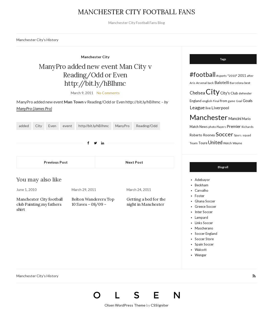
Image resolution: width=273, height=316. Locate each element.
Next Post (134, 162)
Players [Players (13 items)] (221, 126)
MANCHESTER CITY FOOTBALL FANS (136, 12)
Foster (199, 196)
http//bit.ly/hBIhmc (93, 126)
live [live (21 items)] (208, 108)
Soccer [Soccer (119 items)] (224, 134)
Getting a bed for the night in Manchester (146, 202)
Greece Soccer (205, 206)
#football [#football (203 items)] (202, 74)
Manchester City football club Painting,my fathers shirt (39, 204)
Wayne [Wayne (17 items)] (237, 143)
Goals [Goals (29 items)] (248, 100)
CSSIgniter (159, 305)
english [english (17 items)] (207, 101)
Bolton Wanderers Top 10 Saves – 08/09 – (93, 202)
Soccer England (206, 234)
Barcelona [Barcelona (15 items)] (237, 82)
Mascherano (204, 228)
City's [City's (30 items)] (225, 93)
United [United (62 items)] (215, 142)
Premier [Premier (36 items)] (234, 126)
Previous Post (56, 162)
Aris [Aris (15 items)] (192, 82)
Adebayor (202, 180)
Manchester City (95, 57)
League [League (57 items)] (197, 107)
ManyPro (122, 126)
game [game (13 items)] (231, 101)
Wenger (201, 255)
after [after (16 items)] (250, 75)
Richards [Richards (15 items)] (248, 126)
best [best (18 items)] (247, 83)
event (67, 126)
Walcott (201, 250)
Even (52, 126)
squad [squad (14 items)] (247, 135)
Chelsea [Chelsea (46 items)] (197, 92)
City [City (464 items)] (213, 91)
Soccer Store (204, 239)
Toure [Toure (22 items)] (202, 143)
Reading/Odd (146, 126)
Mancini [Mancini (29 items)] (234, 118)
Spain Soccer (204, 244)
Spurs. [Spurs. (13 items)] (238, 135)
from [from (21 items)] (223, 101)
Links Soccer (204, 223)
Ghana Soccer (205, 201)
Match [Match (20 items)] (194, 127)
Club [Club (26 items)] (234, 93)
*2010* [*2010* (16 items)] (232, 75)
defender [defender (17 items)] (245, 93)
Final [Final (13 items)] (216, 101)
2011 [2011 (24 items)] (242, 75)
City (38, 126)
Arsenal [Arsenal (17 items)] (201, 83)
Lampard (201, 217)
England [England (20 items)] (195, 101)
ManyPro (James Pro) (34, 108)
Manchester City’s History (37, 40)
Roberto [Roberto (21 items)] (196, 135)
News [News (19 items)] (203, 127)
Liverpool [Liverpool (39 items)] (220, 107)
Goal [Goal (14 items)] (239, 101)
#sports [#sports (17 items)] (221, 76)
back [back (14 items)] (211, 82)
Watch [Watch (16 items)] (227, 143)
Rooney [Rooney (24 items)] (209, 135)
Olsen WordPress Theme (125, 305)
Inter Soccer (204, 212)
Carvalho (201, 190)
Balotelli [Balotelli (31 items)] (221, 82)
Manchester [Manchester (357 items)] (209, 117)
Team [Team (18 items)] (194, 143)
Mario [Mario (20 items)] (246, 119)
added (24, 126)
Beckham (201, 185)
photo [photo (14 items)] (212, 126)
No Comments (108, 93)
